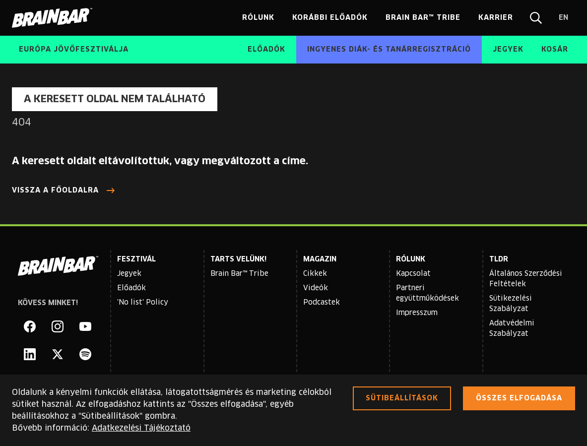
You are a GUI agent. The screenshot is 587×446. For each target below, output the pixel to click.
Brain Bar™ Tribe (239, 273)
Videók (315, 288)
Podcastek (321, 302)
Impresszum (417, 313)
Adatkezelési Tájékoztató (141, 428)
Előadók (131, 288)
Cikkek (315, 273)
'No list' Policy (142, 302)
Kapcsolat (413, 273)
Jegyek (129, 273)
